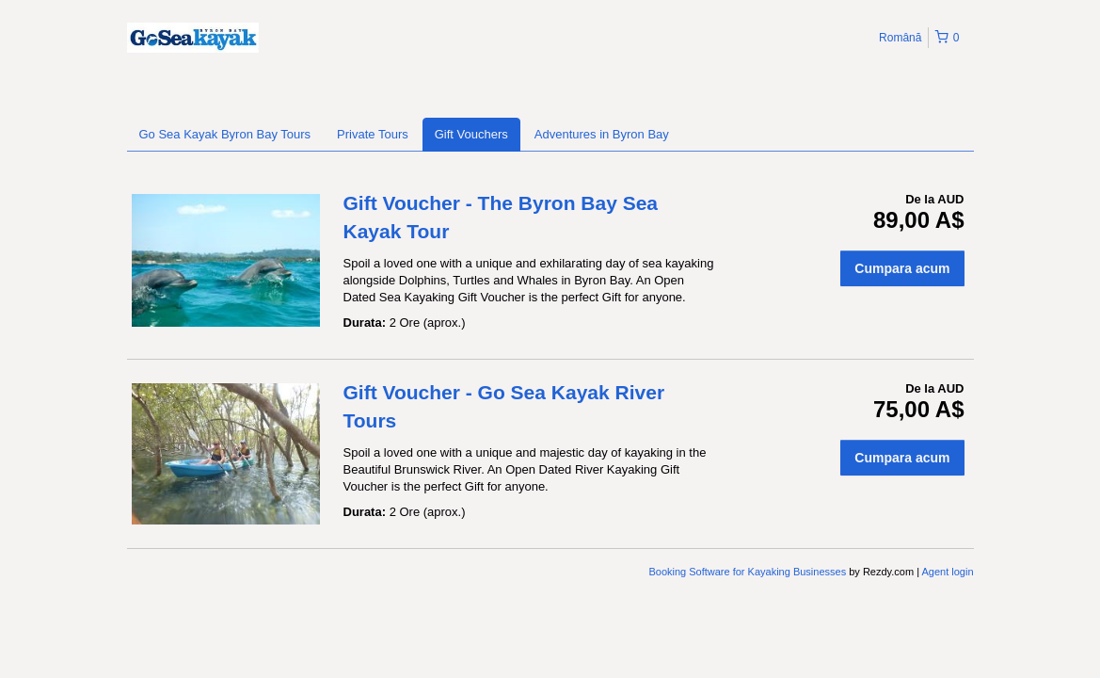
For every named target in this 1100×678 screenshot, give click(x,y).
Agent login (947, 571)
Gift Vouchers (471, 134)
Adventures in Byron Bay (601, 134)
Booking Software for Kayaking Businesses (748, 571)
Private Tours (372, 134)
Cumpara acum (901, 268)
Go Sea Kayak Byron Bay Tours (225, 134)
